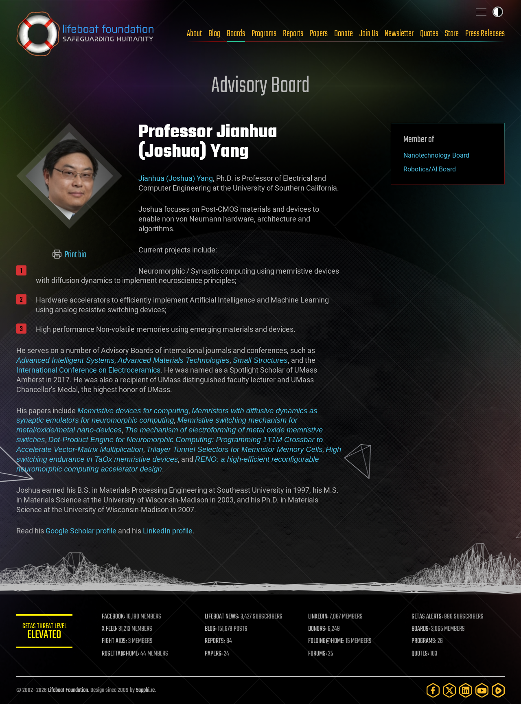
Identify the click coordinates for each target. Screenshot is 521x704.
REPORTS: (216, 641)
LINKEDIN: (319, 617)
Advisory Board (260, 86)
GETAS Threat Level (45, 632)
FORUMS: (318, 654)
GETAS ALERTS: (427, 617)
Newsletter (399, 34)
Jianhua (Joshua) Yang (175, 178)
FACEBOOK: (114, 617)
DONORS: (318, 629)
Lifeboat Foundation (68, 690)
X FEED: (110, 629)
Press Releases (485, 34)
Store (452, 34)
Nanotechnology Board (436, 155)
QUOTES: (420, 654)
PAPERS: (214, 654)
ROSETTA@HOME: (121, 654)
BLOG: (211, 629)
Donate (343, 34)
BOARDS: (421, 629)
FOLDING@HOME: (327, 641)
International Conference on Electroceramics (88, 370)
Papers (319, 34)
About (194, 34)
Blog (214, 34)
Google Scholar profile (81, 530)
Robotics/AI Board (429, 169)
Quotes (429, 34)
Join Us (368, 34)
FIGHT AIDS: (115, 641)
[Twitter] (449, 690)
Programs (264, 34)
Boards (236, 34)
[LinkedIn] (465, 690)
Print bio (69, 254)
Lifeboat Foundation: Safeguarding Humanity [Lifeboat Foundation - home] (85, 33)
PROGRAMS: (424, 641)
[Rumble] (498, 690)
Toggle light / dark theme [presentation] (498, 12)
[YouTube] (481, 690)
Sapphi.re (145, 690)
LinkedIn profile (168, 530)
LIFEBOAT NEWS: (223, 617)
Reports (293, 34)
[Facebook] (433, 690)
